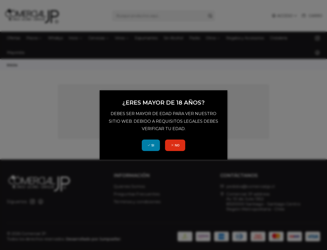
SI (150, 145)
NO (175, 145)
